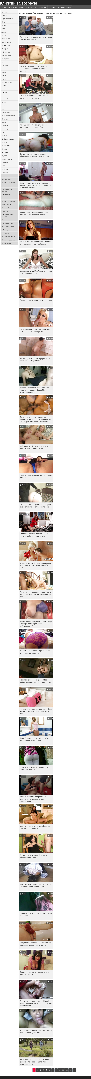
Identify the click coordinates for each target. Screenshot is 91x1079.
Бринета (4, 15)
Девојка (4, 142)
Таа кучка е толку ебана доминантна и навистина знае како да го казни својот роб (35, 594)
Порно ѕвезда (6, 146)
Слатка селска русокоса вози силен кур (36, 300)
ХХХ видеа (5, 233)
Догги (4, 35)
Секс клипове (6, 179)
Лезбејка (5, 169)
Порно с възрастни (8, 182)
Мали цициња (6, 39)
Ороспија (5, 129)
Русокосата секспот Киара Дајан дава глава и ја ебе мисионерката (35, 330)
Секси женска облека (9, 116)
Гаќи (3, 109)
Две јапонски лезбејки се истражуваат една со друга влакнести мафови (35, 944)
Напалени (5, 119)
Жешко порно (6, 204)
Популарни (42, 7)
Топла (4, 89)
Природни (5, 149)
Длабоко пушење (8, 139)
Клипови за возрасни (19, 3)
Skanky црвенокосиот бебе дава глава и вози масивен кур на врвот (36, 1031)
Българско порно (8, 223)
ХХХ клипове (6, 186)
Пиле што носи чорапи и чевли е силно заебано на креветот (36, 38)
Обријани (5, 49)
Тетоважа (5, 152)
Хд (2, 62)
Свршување (6, 79)
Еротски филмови (8, 176)
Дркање (4, 136)
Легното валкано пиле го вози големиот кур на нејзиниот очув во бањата (36, 242)
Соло (3, 166)
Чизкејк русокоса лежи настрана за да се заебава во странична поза (35, 885)
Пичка (4, 25)
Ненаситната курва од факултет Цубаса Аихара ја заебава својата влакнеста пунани (36, 711)
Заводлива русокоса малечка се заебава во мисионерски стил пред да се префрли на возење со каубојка (35, 419)
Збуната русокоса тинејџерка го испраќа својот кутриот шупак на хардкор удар (33, 798)
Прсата (4, 22)
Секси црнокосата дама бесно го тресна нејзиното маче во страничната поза (36, 505)
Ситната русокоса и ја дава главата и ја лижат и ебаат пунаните (35, 96)
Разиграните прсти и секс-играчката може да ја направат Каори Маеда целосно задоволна (34, 390)
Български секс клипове (7, 190)
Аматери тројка (7, 159)
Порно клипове (7, 220)
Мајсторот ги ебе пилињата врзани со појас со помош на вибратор (35, 447)
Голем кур (5, 172)
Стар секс (5, 211)
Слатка (4, 95)
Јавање (4, 32)
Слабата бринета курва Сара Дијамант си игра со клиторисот (35, 827)
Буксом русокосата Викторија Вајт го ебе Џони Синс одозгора (35, 359)
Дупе (3, 29)
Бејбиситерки (6, 52)
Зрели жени (6, 194)
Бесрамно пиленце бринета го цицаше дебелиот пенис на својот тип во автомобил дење (35, 1061)
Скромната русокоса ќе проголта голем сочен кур (36, 914)
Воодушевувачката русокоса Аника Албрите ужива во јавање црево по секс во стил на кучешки (36, 185)
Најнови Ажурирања (16, 7)
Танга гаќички (6, 99)
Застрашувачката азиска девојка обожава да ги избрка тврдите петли (34, 155)
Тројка (4, 102)
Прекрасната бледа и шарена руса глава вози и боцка (34, 768)
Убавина (4, 92)
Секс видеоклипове (8, 237)
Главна (3, 7)
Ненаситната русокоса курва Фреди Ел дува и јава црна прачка (35, 651)
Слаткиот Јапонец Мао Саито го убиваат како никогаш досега (36, 272)
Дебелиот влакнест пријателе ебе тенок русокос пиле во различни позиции (34, 68)
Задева (4, 72)
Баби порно (6, 230)
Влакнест (5, 126)
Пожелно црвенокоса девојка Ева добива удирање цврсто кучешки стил (35, 681)
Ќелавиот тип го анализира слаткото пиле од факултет (34, 973)
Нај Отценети (31, 7)
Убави (4, 69)
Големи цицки (6, 42)
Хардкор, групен (7, 19)
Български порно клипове (8, 215)
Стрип (4, 85)
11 (67, 1070)
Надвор (4, 156)
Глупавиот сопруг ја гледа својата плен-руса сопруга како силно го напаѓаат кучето (36, 565)
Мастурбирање (7, 112)
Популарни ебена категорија (60, 7)
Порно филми (6, 243)
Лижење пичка (7, 82)
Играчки (4, 122)
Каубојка (5, 65)
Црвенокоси (6, 45)
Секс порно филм (8, 226)
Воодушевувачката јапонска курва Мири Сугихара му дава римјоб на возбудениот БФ (36, 623)
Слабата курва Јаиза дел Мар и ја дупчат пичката (36, 476)
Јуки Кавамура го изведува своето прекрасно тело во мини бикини (33, 126)
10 (63, 1070)
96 (70, 1070)
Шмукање (5, 12)
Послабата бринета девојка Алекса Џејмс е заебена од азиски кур (34, 535)
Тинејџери (5, 59)
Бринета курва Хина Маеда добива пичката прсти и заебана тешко (34, 213)
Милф (4, 75)
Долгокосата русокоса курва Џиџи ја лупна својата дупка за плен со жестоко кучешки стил (36, 1003)
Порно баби (6, 208)
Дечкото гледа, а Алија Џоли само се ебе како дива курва (35, 856)
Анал (3, 132)
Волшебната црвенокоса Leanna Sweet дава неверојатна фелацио (35, 739)
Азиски (4, 106)
